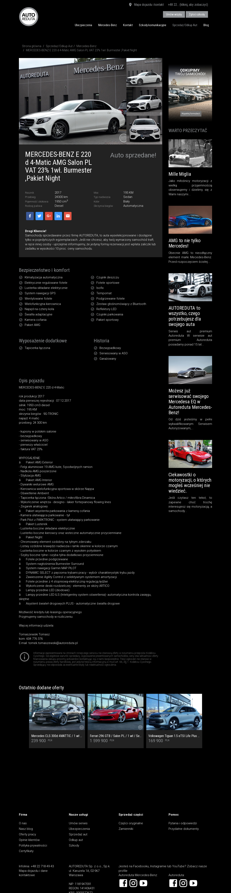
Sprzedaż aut (78, 834)
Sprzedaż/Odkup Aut (184, 25)
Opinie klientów (29, 840)
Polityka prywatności (33, 845)
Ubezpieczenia (83, 25)
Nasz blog (26, 829)
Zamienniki (126, 829)
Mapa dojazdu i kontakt (146, 4)
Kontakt (128, 25)
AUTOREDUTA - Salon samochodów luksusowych (28, 16)
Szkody (74, 845)
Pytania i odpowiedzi (183, 823)
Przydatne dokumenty (184, 829)
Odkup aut (76, 840)
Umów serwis (78, 823)
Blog (206, 25)
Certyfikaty (26, 851)
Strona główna (31, 46)
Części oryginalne (131, 823)
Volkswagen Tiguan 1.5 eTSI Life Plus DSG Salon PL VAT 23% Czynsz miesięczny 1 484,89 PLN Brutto (174, 736)
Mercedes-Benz (107, 25)
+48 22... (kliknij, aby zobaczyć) (188, 5)
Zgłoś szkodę (197, 14)
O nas (23, 823)
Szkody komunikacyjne (152, 25)
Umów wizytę (174, 14)
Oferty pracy (27, 834)
